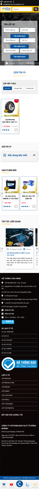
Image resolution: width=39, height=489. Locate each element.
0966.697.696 (9, 314)
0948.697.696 (8, 2)
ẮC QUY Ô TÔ (7, 328)
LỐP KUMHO (6, 391)
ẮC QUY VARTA (7, 349)
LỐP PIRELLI (5, 399)
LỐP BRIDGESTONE (8, 383)
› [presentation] (37, 248)
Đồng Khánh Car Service (10, 419)
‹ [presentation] (2, 248)
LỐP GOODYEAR (7, 395)
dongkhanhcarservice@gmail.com (13, 4)
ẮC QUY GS (5, 336)
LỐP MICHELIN (6, 378)
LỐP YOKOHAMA (7, 404)
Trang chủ (12, 63)
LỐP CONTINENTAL (8, 408)
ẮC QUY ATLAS (7, 344)
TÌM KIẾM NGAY (20, 36)
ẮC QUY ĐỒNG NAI (7, 332)
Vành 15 (21, 63)
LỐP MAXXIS (6, 387)
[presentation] (2, 193)
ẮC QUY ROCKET (7, 340)
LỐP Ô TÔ (6, 375)
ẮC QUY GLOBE (6, 353)
